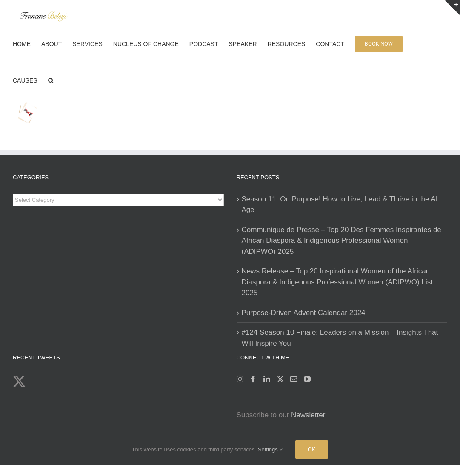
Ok (312, 449)
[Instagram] (240, 379)
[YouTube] (307, 379)
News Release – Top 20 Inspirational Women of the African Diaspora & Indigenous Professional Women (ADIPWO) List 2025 (337, 282)
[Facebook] (253, 379)
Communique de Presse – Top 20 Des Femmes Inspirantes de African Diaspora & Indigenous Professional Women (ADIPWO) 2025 (341, 240)
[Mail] (293, 379)
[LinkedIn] (266, 379)
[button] (51, 79)
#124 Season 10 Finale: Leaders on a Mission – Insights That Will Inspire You (340, 337)
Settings (270, 449)
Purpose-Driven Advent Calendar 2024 (304, 313)
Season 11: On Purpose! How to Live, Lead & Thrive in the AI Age (340, 204)
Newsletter (308, 415)
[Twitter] (280, 379)
